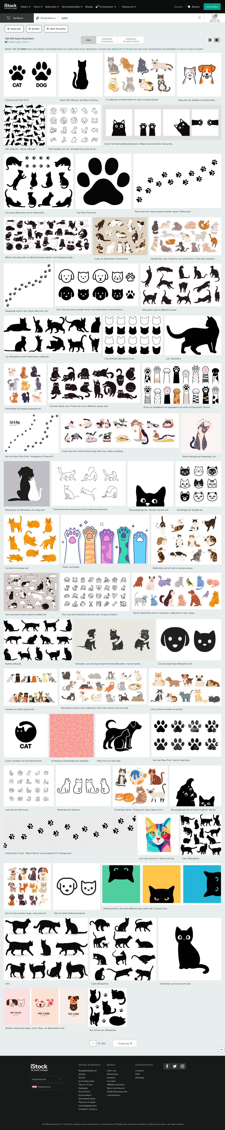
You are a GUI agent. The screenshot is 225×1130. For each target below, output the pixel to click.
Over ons (111, 1070)
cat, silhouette (173, 358)
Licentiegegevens (87, 1105)
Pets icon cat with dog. (109, 760)
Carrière (111, 1081)
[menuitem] (25, 9)
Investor (111, 1077)
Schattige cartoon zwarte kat (175, 983)
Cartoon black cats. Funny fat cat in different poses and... (80, 406)
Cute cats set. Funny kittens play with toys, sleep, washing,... (93, 451)
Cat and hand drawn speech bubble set (25, 614)
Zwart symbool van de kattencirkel (23, 760)
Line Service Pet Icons (16, 809)
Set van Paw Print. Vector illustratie (171, 760)
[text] (128, 17)
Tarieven (178, 6)
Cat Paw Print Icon (86, 212)
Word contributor (116, 1088)
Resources (127, 6)
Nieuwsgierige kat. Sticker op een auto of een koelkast (157, 509)
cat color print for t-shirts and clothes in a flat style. (166, 858)
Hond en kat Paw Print (17, 100)
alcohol (34, 28)
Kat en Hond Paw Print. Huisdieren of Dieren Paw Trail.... (34, 456)
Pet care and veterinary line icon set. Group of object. (90, 614)
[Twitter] (174, 1066)
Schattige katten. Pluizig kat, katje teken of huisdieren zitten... (146, 809)
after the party (56, 28)
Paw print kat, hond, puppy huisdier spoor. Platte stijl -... (164, 211)
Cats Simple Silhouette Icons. (120, 358)
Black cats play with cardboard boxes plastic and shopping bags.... (40, 257)
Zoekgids (83, 1088)
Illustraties (50, 6)
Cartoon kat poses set (16, 568)
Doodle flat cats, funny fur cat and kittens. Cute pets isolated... (183, 258)
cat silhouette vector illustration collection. (27, 356)
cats (7, 983)
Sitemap (139, 1077)
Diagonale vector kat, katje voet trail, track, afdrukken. (34, 311)
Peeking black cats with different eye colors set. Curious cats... (136, 908)
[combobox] (46, 18)
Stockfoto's (84, 1091)
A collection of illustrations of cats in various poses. (132, 99)
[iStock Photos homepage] (11, 6)
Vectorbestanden (71, 6)
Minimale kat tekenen (68, 809)
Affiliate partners (115, 1084)
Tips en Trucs (85, 1084)
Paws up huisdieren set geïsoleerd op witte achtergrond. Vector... (178, 407)
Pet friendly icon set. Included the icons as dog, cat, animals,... (81, 149)
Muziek (89, 6)
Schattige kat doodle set (190, 509)
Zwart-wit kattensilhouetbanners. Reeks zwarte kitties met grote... (139, 143)
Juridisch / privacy (87, 1109)
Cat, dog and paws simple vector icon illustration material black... (91, 309)
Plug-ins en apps (86, 1102)
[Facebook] (167, 1066)
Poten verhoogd (70, 567)
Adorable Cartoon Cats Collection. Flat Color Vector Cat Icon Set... (95, 708)
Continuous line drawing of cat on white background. (80, 509)
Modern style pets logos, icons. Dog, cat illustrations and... (35, 1028)
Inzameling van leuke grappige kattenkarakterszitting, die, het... (38, 408)
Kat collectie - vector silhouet (20, 149)
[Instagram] (182, 1066)
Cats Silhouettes (190, 858)
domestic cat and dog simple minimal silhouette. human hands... (108, 663)
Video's (24, 6)
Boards (196, 6)
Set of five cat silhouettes (103, 1030)
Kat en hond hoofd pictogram (69, 913)
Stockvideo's (85, 1095)
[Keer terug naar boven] (221, 1049)
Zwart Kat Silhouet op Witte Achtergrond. (81, 100)
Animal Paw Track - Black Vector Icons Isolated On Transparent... (39, 853)
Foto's (37, 6)
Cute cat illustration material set (111, 258)
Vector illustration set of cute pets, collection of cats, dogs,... (164, 613)
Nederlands (46, 1079)
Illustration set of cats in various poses (172, 568)
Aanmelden (212, 6)
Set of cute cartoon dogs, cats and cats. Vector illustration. (36, 913)
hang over (14, 28)
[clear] (199, 18)
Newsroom (112, 1074)
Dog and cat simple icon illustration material (201, 100)
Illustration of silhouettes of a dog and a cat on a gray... (34, 509)
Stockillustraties (86, 1098)
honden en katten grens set (19, 709)
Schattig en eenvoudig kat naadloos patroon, (74, 760)
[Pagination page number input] (93, 1043)
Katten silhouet (13, 663)
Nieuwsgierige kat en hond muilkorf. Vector (193, 809)
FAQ (137, 1074)
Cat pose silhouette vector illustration (24, 212)
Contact (139, 1070)
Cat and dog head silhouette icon (175, 663)
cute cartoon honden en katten (166, 709)
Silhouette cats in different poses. (159, 309)
